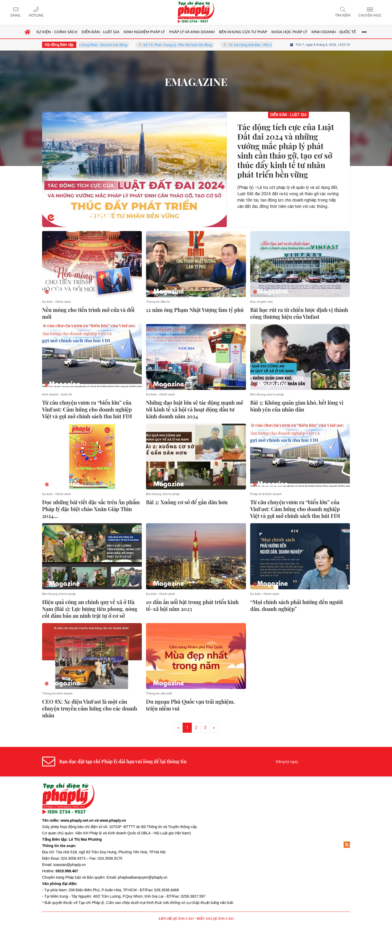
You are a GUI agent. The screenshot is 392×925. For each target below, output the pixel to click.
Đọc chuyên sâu (261, 302)
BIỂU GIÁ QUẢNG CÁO (215, 918)
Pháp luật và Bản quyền (84, 877)
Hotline (36, 15)
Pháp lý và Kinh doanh (266, 494)
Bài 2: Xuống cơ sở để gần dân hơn (187, 502)
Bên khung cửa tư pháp (267, 394)
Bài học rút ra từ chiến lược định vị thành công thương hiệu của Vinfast (299, 313)
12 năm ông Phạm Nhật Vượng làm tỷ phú (195, 309)
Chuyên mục (369, 15)
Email (16, 15)
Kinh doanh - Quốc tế (57, 394)
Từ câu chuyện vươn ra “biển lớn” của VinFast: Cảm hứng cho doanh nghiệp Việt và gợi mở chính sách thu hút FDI (87, 409)
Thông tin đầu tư (158, 302)
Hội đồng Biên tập (59, 45)
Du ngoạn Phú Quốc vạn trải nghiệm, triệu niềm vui (190, 705)
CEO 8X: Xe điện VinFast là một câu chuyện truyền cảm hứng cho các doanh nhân (89, 708)
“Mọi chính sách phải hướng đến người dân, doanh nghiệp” (296, 605)
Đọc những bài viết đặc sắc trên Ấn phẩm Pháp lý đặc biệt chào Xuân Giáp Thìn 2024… (91, 509)
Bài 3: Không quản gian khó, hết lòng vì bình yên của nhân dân (296, 406)
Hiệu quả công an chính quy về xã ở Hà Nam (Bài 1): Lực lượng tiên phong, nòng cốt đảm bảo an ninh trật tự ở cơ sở (89, 609)
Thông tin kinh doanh (57, 693)
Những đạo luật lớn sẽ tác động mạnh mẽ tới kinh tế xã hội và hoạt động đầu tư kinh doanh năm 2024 (194, 409)
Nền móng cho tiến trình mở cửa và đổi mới (88, 313)
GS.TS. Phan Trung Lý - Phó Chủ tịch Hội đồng (184, 45)
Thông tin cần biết (159, 693)
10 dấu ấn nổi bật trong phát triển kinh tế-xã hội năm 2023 (192, 605)
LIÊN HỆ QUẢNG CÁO (176, 918)
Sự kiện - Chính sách (56, 302)
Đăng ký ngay (287, 762)
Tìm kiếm (342, 15)
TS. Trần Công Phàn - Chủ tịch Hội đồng (104, 45)
